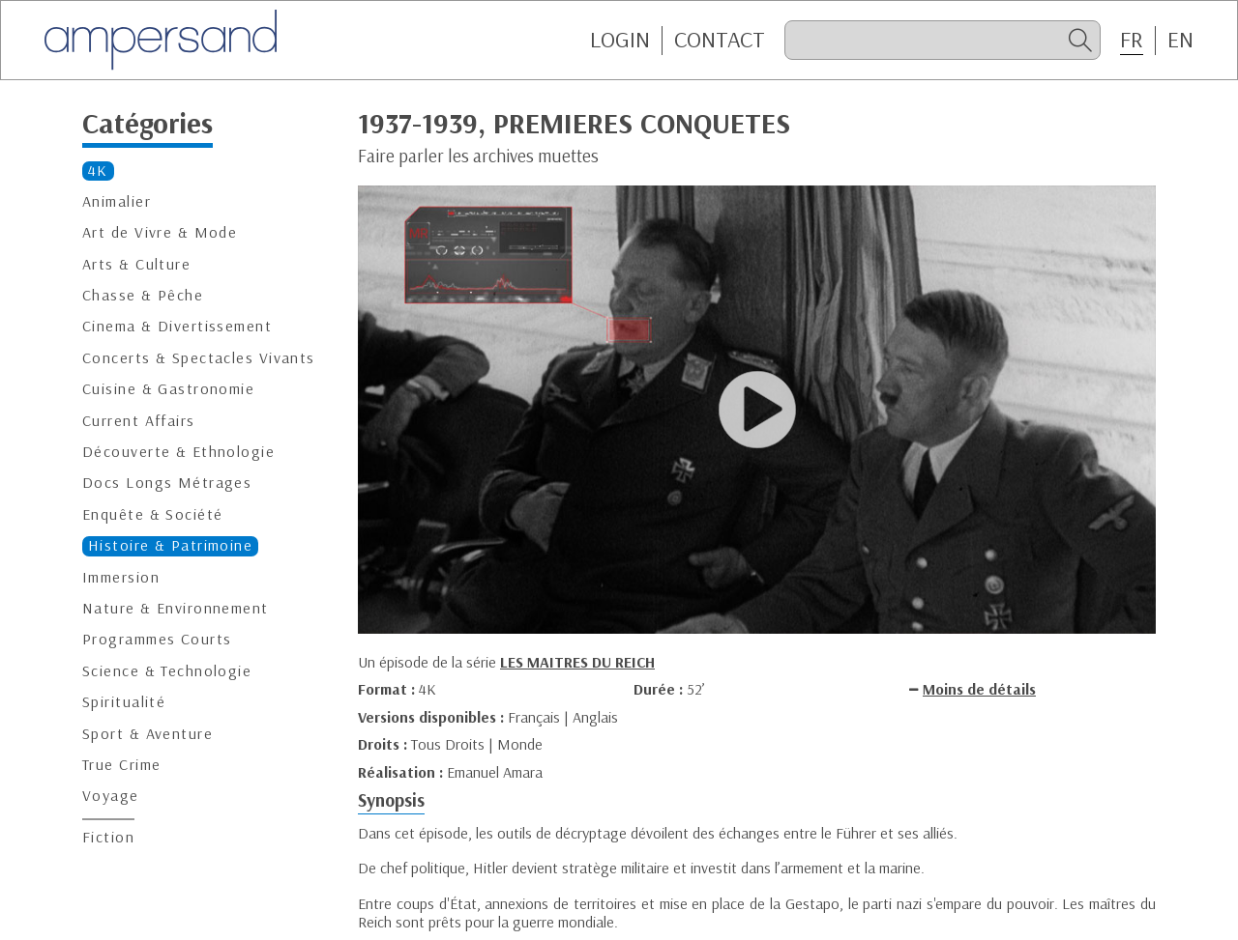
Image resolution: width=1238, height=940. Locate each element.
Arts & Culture (136, 264)
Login (620, 39)
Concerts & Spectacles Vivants (198, 358)
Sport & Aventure (147, 734)
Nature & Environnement (175, 608)
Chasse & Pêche (142, 295)
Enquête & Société (152, 514)
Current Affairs (138, 421)
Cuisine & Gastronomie (168, 389)
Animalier (116, 201)
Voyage (110, 795)
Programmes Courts (156, 639)
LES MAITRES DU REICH (577, 661)
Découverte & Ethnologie (178, 451)
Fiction (108, 837)
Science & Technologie (166, 671)
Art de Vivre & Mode (159, 232)
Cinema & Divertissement (177, 326)
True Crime (121, 764)
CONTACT (719, 39)
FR (1131, 39)
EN (1180, 39)
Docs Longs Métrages (166, 482)
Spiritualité (123, 702)
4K (98, 170)
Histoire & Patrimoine (170, 545)
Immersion (121, 577)
